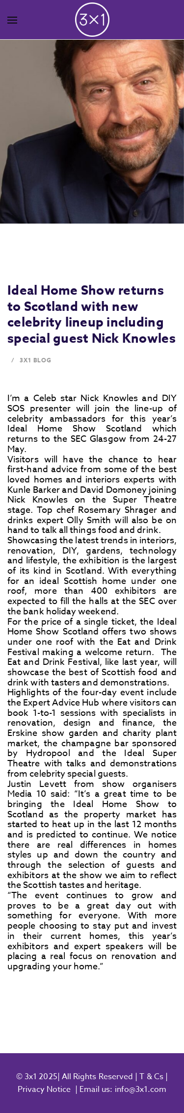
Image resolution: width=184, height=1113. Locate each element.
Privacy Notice (44, 1089)
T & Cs (150, 1077)
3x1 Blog (36, 360)
